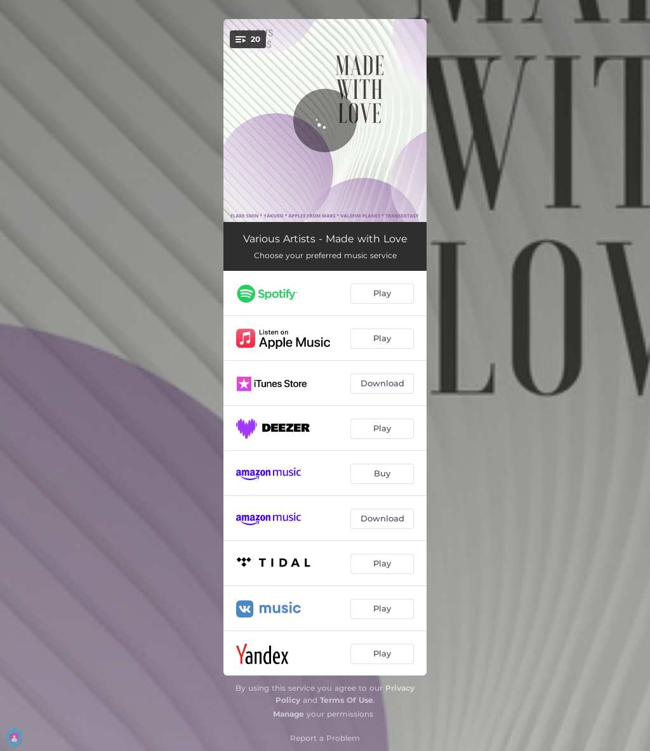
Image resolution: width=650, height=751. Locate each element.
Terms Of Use (346, 700)
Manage (288, 714)
